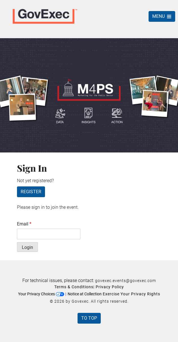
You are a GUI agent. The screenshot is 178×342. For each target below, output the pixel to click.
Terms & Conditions (73, 287)
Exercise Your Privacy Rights (131, 294)
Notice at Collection (85, 294)
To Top (89, 318)
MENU (161, 16)
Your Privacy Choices (41, 294)
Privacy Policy (110, 287)
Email (24, 224)
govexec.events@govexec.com (125, 280)
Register (31, 191)
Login (27, 247)
